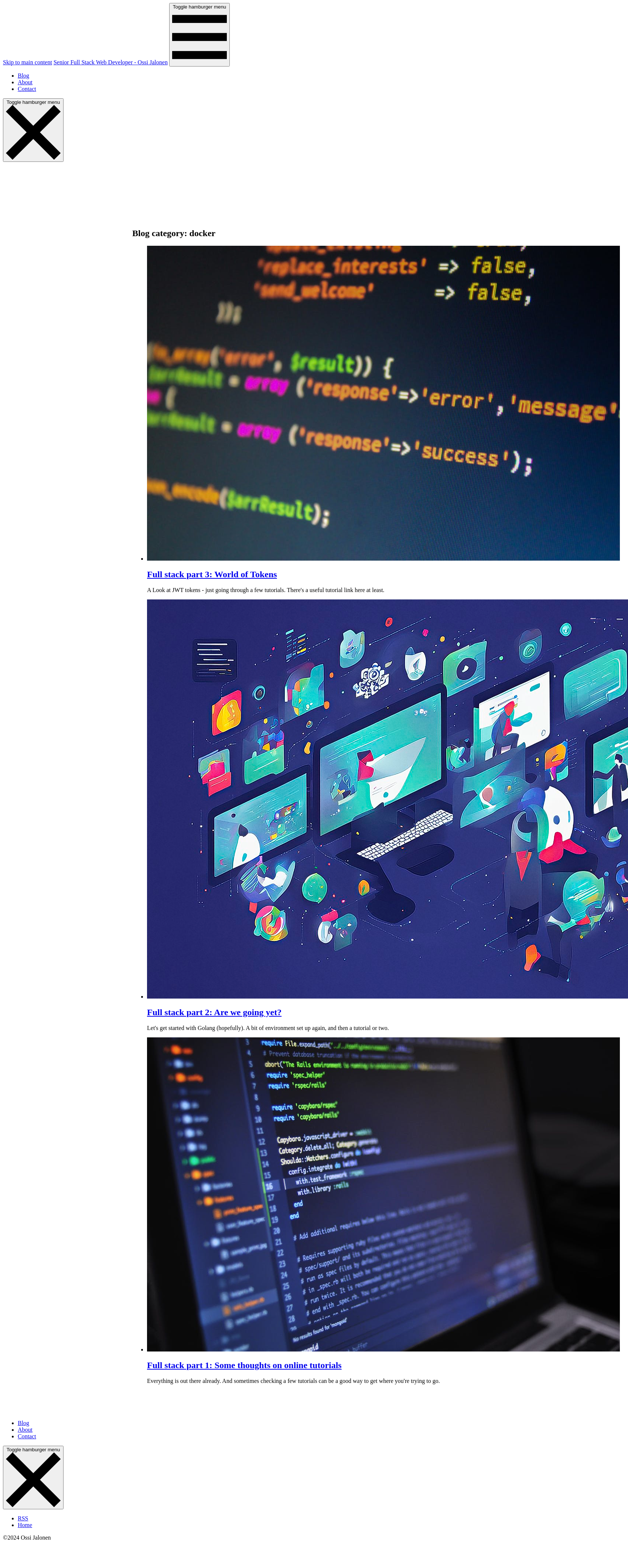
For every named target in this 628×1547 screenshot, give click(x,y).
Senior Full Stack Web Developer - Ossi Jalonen (111, 62)
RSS (23, 1518)
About (25, 82)
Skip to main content (27, 62)
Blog (23, 75)
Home (25, 1525)
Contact (27, 89)
